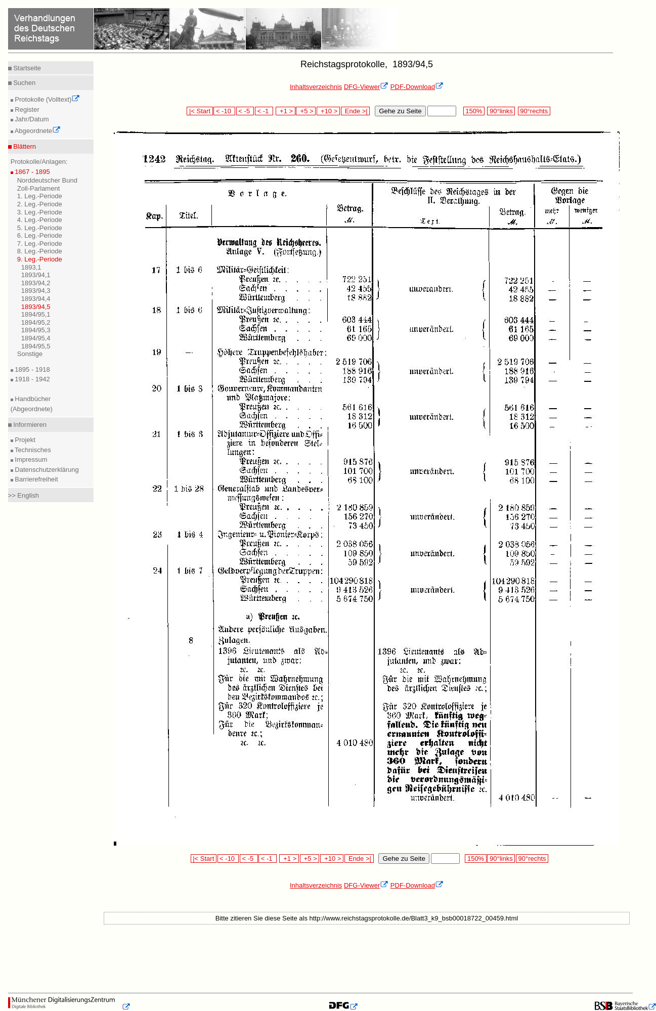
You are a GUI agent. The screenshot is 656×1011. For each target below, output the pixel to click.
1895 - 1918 (31, 369)
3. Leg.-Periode (39, 212)
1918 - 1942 (31, 379)
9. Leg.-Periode (39, 259)
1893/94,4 (36, 298)
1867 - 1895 (31, 171)
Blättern (24, 146)
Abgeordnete (37, 131)
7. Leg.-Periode (39, 243)
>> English (23, 495)
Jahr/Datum (31, 119)
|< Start (199, 111)
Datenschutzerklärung (46, 469)
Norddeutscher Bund (47, 180)
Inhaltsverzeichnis (316, 87)
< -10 (224, 111)
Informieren (29, 424)
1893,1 (31, 267)
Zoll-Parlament (38, 188)
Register (26, 109)
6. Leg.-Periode (39, 235)
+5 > (305, 111)
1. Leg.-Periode (39, 196)
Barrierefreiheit (35, 479)
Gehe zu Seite (400, 111)
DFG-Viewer (366, 87)
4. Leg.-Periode (39, 220)
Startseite (26, 68)
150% (474, 111)
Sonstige (30, 354)
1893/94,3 (36, 290)
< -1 (264, 111)
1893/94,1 (36, 275)
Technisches (32, 450)
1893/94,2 (36, 283)
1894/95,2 (36, 322)
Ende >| (355, 111)
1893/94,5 (36, 307)
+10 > (328, 111)
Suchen (24, 82)
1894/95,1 (36, 314)
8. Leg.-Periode (39, 251)
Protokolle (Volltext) (46, 99)
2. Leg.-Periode (39, 204)
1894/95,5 (36, 346)
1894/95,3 (36, 330)
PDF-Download (417, 87)
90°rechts (534, 111)
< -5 (245, 111)
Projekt (24, 440)
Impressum (30, 459)
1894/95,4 (36, 338)
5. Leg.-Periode (39, 228)
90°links (501, 111)
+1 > (285, 111)
